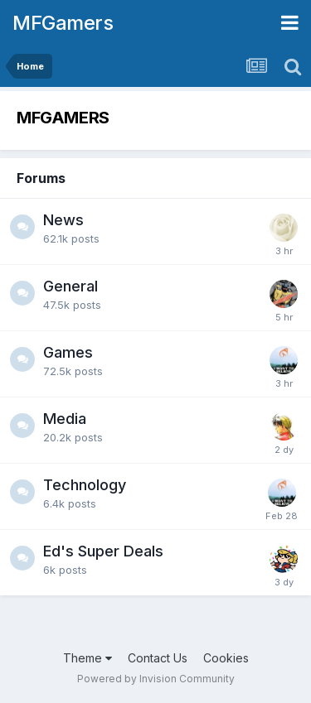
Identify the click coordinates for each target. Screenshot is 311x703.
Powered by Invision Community (156, 678)
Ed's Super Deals (103, 551)
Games (68, 352)
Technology (84, 485)
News (63, 220)
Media (64, 418)
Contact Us (157, 658)
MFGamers (62, 23)
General (70, 286)
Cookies (226, 658)
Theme (87, 658)
